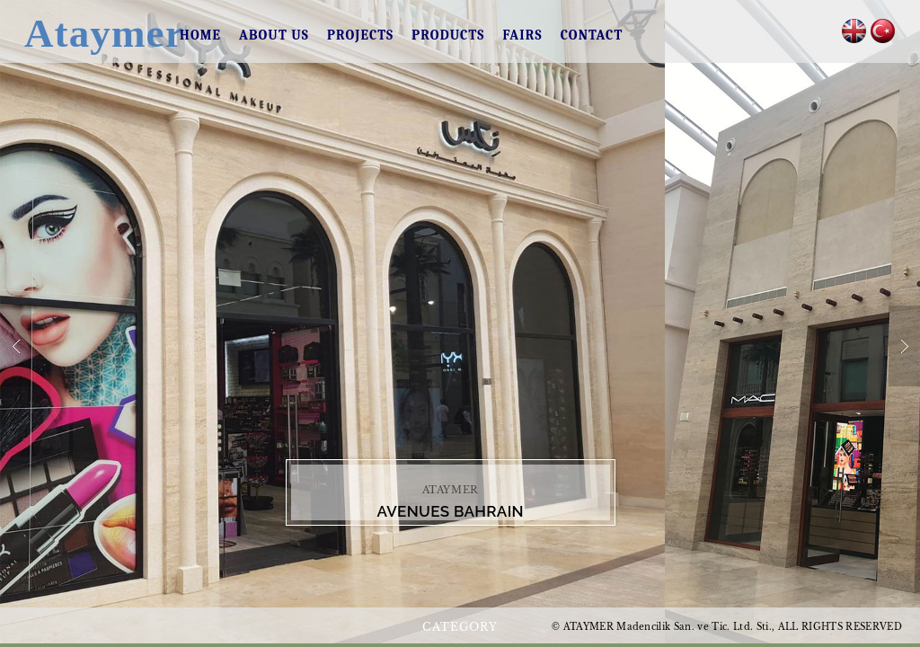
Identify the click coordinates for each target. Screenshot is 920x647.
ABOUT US (274, 35)
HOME (200, 35)
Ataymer (84, 33)
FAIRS (522, 35)
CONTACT (592, 35)
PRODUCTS (447, 35)
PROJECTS (360, 35)
